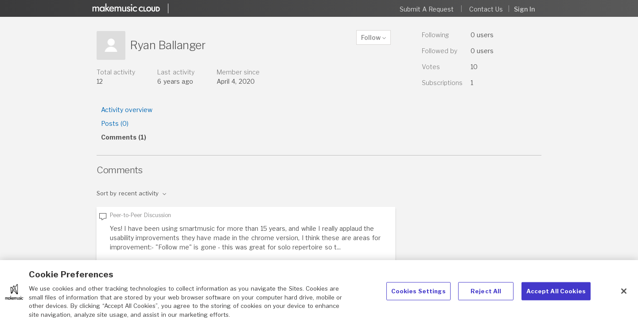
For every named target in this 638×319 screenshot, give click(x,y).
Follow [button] (371, 37)
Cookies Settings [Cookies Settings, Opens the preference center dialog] (418, 295)
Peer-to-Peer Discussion (140, 215)
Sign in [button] (524, 9)
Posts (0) (114, 123)
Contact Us (486, 9)
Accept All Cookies (556, 295)
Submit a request (427, 9)
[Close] (624, 296)
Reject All (486, 295)
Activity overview (126, 109)
